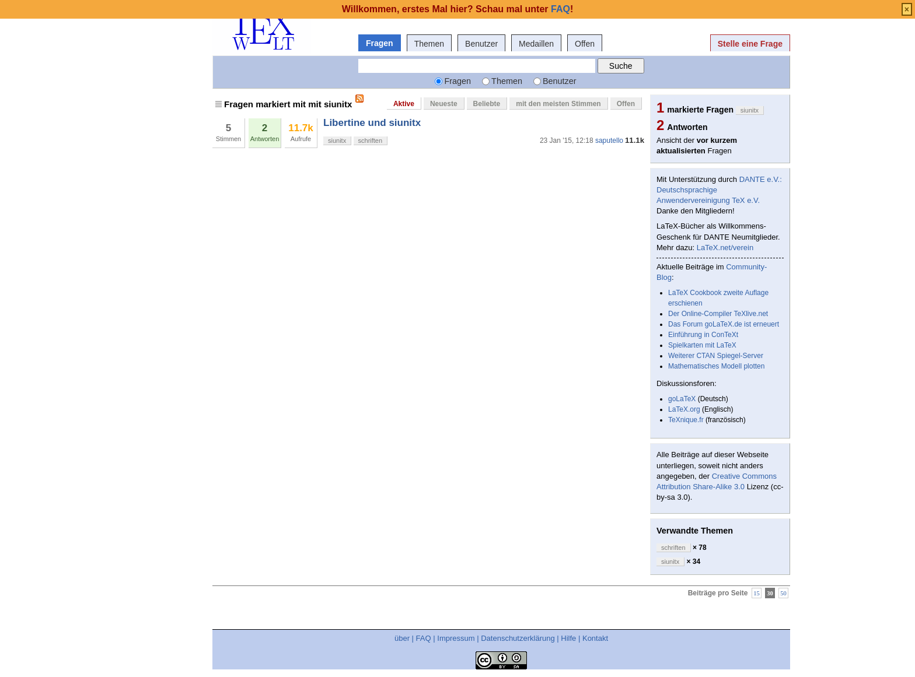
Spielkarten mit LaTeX (702, 345)
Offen (585, 43)
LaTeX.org (684, 409)
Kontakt (595, 638)
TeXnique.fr (686, 420)
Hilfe (568, 638)
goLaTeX (682, 399)
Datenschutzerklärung (517, 638)
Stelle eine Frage (750, 43)
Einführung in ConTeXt (703, 335)
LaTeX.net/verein (725, 247)
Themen (429, 43)
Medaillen (536, 43)
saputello (609, 140)
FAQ (423, 638)
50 (783, 593)
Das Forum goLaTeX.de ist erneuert (723, 324)
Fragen (379, 43)
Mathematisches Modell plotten (716, 366)
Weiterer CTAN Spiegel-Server (715, 356)
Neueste (444, 104)
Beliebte (487, 104)
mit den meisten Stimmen (558, 104)
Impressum (455, 638)
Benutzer (481, 43)
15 (756, 593)
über (402, 638)
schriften (370, 140)
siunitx (337, 140)
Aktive (403, 104)
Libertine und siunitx (372, 122)
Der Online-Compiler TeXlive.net (718, 314)
